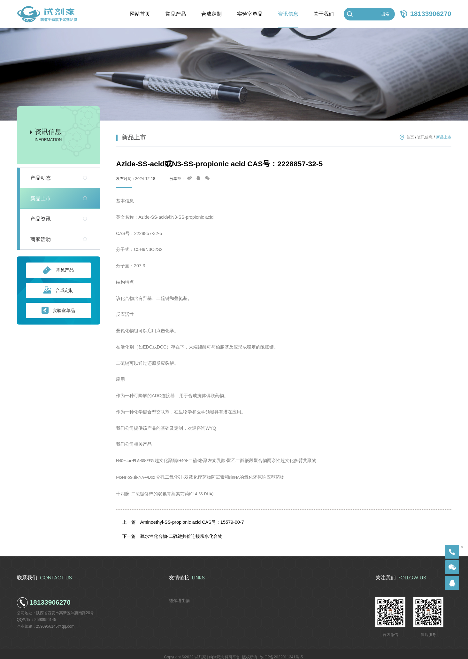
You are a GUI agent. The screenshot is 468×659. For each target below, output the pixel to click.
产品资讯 (40, 219)
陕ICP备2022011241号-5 (281, 651)
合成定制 (58, 290)
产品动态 (40, 178)
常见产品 (58, 270)
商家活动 (40, 239)
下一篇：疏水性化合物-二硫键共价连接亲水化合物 (171, 532)
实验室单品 (58, 311)
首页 (410, 137)
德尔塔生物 (178, 594)
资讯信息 (425, 137)
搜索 (385, 14)
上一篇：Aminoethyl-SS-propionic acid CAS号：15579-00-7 (180, 520)
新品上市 (40, 198)
